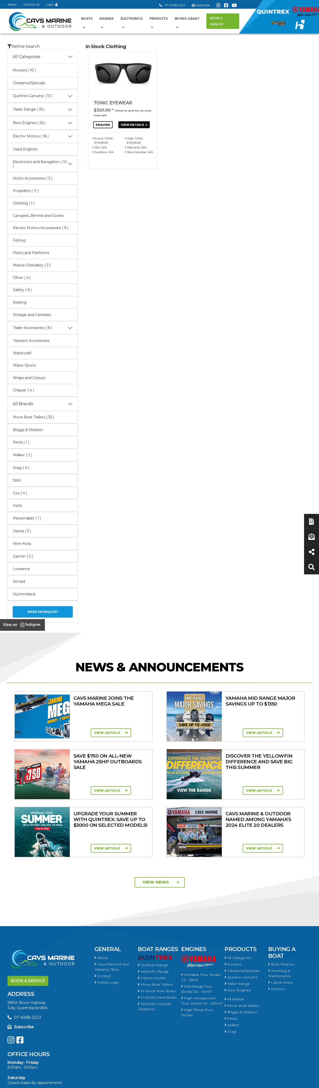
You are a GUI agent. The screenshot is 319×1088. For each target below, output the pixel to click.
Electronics (132, 18)
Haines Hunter (152, 920)
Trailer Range (237, 926)
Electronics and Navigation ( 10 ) (43, 164)
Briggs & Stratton (28, 430)
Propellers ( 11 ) (26, 191)
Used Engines (25, 149)
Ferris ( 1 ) (21, 442)
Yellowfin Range (153, 913)
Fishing (19, 240)
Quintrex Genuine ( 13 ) (43, 96)
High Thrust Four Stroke (197, 955)
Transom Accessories (31, 340)
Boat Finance (281, 906)
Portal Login (106, 924)
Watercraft (22, 353)
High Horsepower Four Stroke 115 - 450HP (202, 943)
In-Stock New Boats (157, 933)
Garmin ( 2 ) (23, 556)
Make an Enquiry (42, 612)
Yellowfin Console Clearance (154, 949)
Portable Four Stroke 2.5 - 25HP (201, 919)
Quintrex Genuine (241, 919)
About (12, 4)
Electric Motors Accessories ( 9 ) (40, 228)
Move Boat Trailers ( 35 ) (33, 417)
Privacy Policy (267, 1081)
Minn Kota (22, 543)
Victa (17, 505)
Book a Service (216, 21)
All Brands (43, 403)
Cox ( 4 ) (20, 493)
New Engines (238, 932)
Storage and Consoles (32, 315)
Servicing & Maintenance (279, 915)
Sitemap (299, 1081)
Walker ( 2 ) (22, 455)
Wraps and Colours (29, 378)
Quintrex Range (153, 907)
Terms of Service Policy (223, 1081)
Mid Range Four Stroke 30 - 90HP (196, 931)
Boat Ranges (158, 891)
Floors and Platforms (31, 253)
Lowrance (21, 569)
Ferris (231, 961)
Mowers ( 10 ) (24, 70)
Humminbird (24, 594)
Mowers (233, 906)
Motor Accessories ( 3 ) (32, 178)
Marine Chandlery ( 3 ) (32, 265)
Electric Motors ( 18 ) (43, 136)
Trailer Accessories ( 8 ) (43, 327)
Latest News (280, 924)
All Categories (43, 56)
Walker (232, 967)
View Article (76, 733)
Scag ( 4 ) (21, 467)
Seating (19, 302)
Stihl (16, 480)
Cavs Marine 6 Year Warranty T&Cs (112, 909)
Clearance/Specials (29, 83)
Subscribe (20, 969)
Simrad (19, 581)
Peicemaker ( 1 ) (27, 518)
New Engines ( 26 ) (43, 123)
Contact (102, 918)
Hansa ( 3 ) (22, 531)
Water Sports (24, 365)
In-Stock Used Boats (157, 939)
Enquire (103, 125)
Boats (86, 18)
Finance (276, 931)
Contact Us (31, 4)
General (107, 891)
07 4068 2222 (172, 5)
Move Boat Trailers (155, 926)
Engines (106, 18)
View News (161, 824)
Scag (230, 973)
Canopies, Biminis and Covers (38, 215)
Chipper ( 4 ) (23, 390)
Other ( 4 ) (22, 277)
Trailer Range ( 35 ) (43, 109)
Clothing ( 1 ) (23, 203)
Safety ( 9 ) (22, 290)
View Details (135, 125)
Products (159, 18)
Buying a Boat (187, 18)
